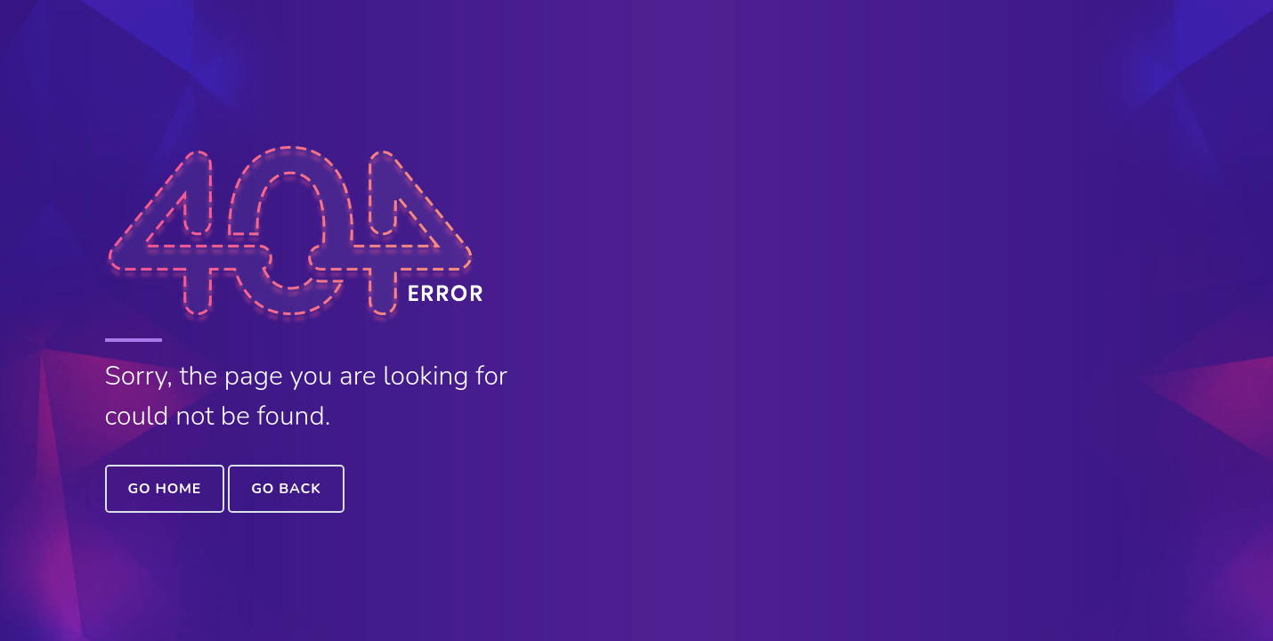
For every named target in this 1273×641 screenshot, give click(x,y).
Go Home (165, 489)
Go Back (285, 489)
